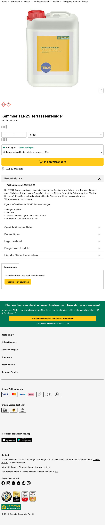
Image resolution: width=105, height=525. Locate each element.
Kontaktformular (35, 467)
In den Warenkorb (52, 162)
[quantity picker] (14, 134)
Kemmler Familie (10, 372)
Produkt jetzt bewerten (18, 282)
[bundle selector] (66, 135)
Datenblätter (12, 234)
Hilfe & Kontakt (9, 342)
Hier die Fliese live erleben (21, 255)
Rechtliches (8, 364)
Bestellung (7, 334)
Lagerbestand (13, 241)
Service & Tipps (9, 349)
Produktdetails (13, 178)
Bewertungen (10, 267)
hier (56, 471)
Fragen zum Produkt (17, 248)
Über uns (6, 357)
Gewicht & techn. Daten (18, 227)
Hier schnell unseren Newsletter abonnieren (52, 318)
